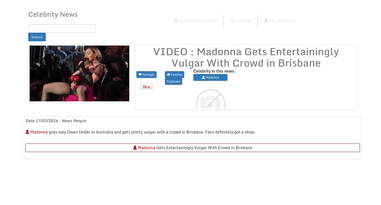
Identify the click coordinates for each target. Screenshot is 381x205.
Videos (240, 21)
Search (37, 37)
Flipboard (173, 81)
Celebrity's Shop (195, 21)
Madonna (36, 132)
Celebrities (280, 21)
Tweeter (174, 74)
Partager (146, 74)
